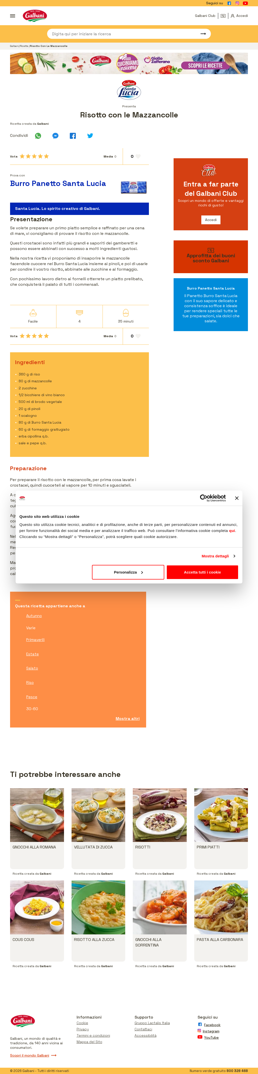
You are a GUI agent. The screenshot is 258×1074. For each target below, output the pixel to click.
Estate (32, 654)
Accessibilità (145, 1035)
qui (232, 530)
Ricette (24, 46)
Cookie (82, 1023)
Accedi (211, 219)
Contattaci (143, 1029)
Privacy (83, 1029)
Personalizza (128, 572)
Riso (30, 682)
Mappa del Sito (89, 1041)
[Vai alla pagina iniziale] (35, 15)
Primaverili (35, 639)
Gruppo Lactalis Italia (152, 1023)
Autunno (34, 615)
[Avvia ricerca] (201, 34)
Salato (32, 668)
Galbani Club (205, 15)
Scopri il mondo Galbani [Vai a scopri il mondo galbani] (33, 1055)
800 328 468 (237, 1071)
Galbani (14, 46)
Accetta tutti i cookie (202, 572)
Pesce (31, 696)
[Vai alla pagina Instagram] (237, 3)
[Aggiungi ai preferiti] (136, 156)
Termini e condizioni (93, 1035)
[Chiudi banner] (237, 498)
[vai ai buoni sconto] (211, 256)
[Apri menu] (12, 15)
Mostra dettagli (215, 556)
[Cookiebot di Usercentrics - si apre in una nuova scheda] (204, 498)
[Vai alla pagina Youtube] (245, 3)
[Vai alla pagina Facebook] (229, 3)
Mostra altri (128, 718)
